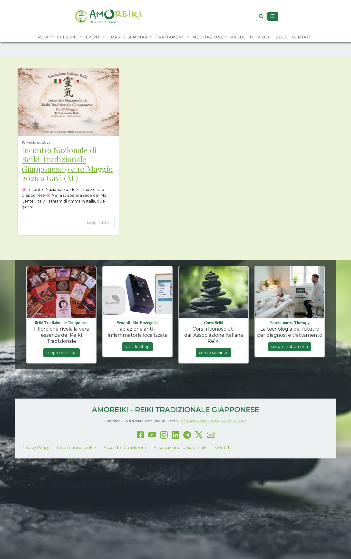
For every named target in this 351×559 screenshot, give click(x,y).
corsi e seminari (213, 394)
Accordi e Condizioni (125, 489)
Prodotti (242, 45)
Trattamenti (171, 45)
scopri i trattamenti (289, 388)
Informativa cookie (76, 489)
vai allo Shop (137, 388)
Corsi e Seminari (128, 45)
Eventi (94, 45)
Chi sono (68, 45)
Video (264, 45)
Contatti (302, 45)
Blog (281, 45)
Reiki (44, 45)
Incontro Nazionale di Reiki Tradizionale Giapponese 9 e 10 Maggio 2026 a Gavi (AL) (67, 206)
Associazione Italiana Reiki (180, 489)
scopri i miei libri (62, 394)
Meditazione (208, 45)
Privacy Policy (35, 489)
